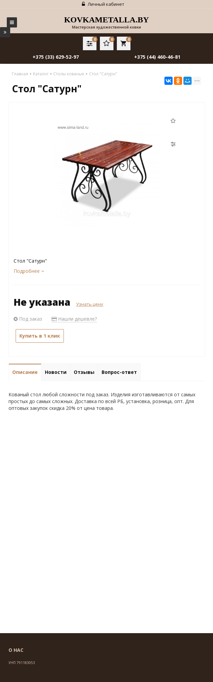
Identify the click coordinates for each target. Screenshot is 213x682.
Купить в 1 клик (39, 336)
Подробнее (29, 271)
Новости (56, 372)
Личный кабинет (103, 4)
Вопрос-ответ (119, 372)
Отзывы (84, 372)
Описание (25, 372)
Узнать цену (89, 304)
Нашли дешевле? (74, 319)
